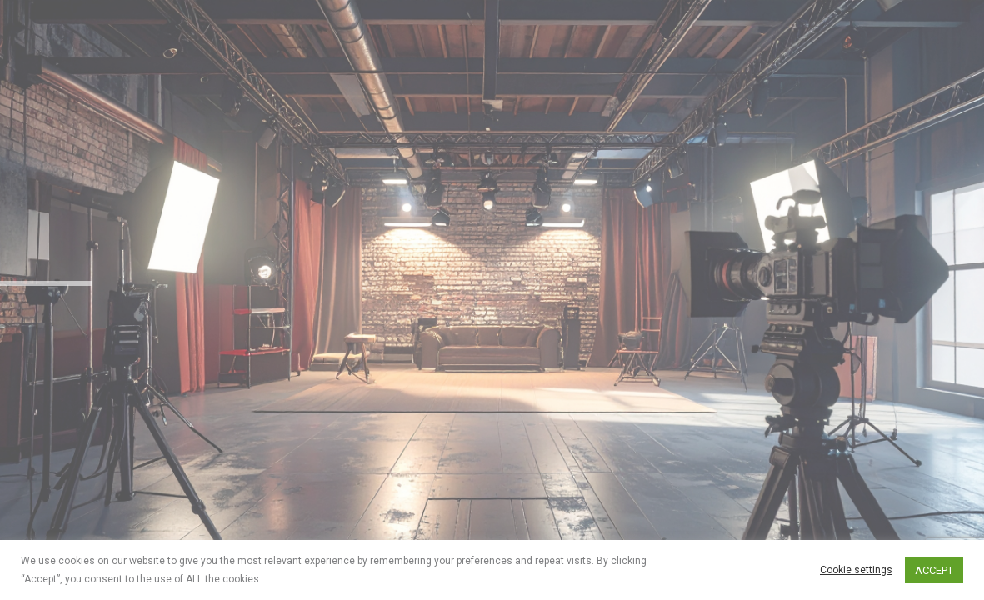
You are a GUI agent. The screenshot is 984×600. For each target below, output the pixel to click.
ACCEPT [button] (934, 570)
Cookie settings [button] (856, 570)
